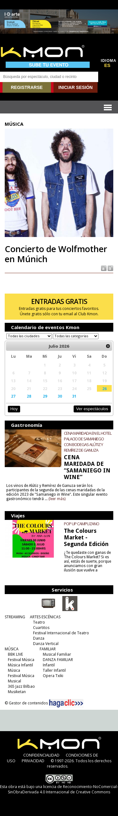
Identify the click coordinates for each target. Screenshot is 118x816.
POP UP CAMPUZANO (81, 524)
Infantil (49, 665)
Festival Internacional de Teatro (61, 633)
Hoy (14, 408)
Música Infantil (20, 665)
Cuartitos (41, 627)
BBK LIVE (15, 654)
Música (14, 670)
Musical (14, 681)
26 (104, 388)
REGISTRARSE (26, 87)
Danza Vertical (46, 643)
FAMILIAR (48, 649)
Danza (38, 638)
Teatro (39, 622)
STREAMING (15, 617)
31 (74, 396)
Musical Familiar (57, 654)
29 (45, 396)
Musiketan (17, 691)
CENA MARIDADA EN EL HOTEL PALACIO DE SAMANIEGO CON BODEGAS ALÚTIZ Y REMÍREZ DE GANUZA (87, 441)
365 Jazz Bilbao (21, 686)
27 (13, 396)
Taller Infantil (54, 670)
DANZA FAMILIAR (58, 659)
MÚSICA (12, 649)
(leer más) (56, 499)
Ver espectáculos (92, 408)
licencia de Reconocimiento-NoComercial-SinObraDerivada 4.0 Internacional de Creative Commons (63, 789)
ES (107, 65)
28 (29, 396)
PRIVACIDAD (33, 761)
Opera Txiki (53, 675)
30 (60, 396)
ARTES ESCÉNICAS (45, 617)
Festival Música (21, 659)
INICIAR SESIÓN (76, 87)
